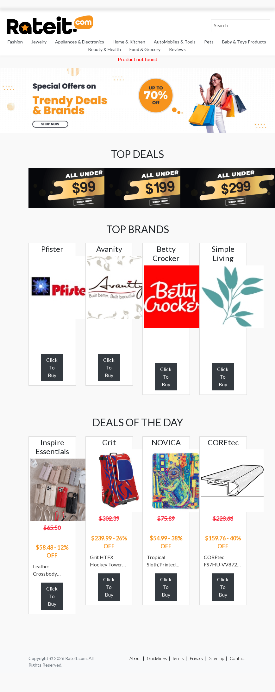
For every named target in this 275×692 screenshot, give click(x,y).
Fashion (15, 41)
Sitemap (216, 658)
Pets (209, 41)
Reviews (177, 49)
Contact (237, 658)
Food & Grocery (144, 49)
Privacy (196, 658)
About (135, 658)
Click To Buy (52, 367)
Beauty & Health (104, 49)
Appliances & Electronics (79, 41)
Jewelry (39, 41)
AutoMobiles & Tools (175, 41)
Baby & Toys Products (244, 41)
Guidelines (157, 658)
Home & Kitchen (129, 41)
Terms (178, 658)
